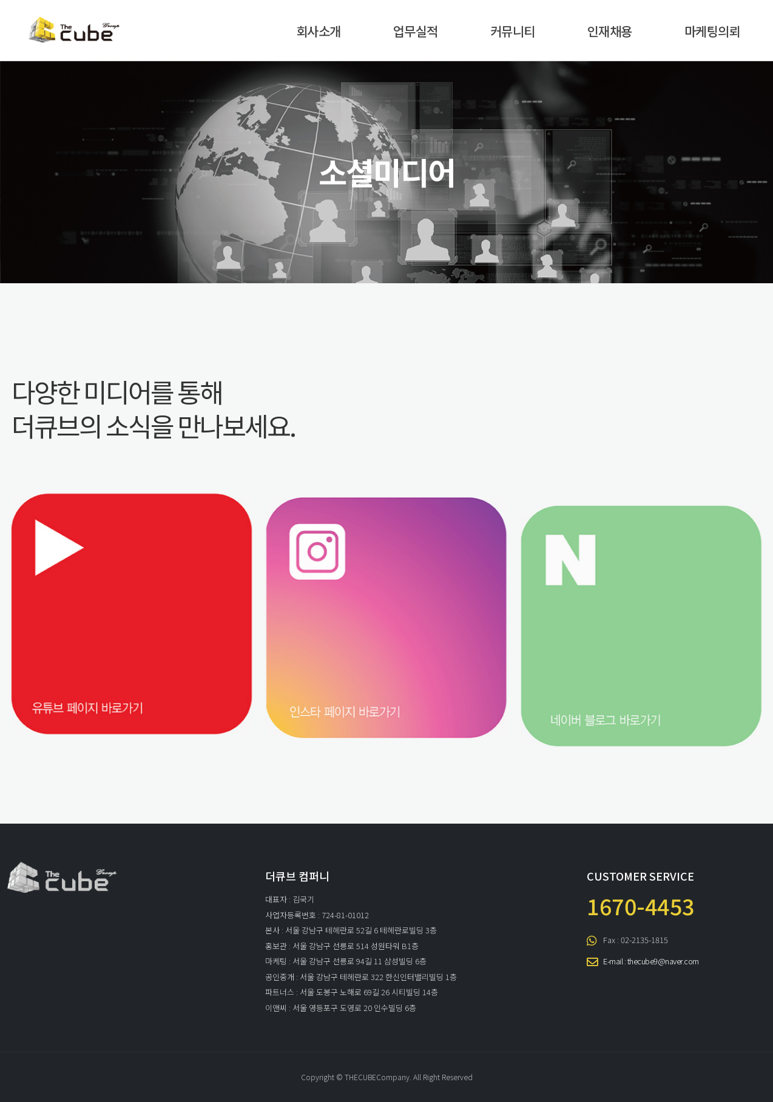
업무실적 (415, 31)
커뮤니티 (512, 31)
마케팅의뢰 (712, 31)
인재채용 (609, 31)
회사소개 (318, 31)
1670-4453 (641, 905)
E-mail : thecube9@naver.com (651, 961)
